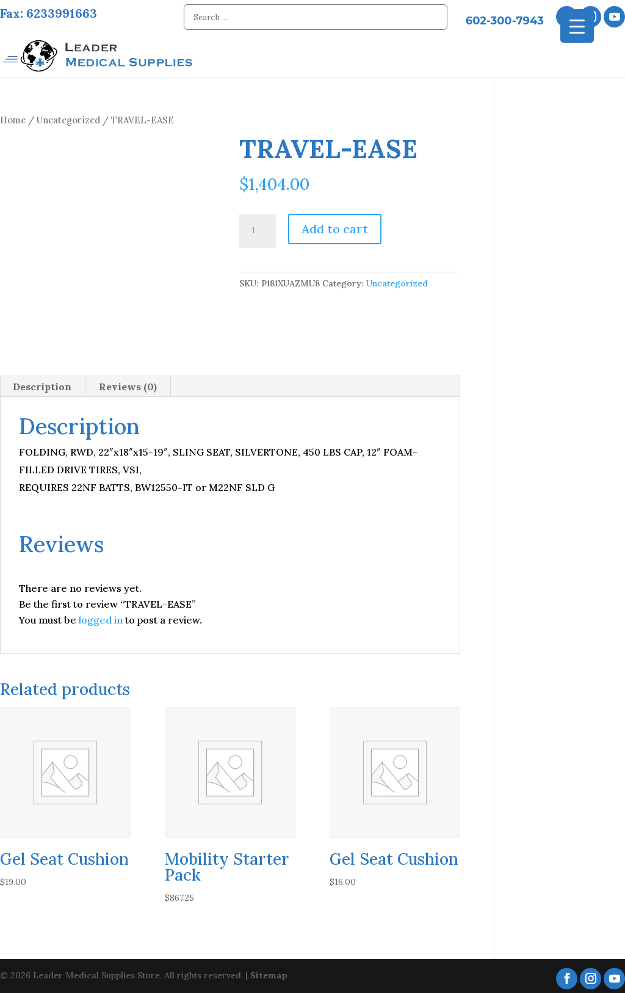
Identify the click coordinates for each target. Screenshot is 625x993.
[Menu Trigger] (577, 26)
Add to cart (335, 225)
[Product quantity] (257, 227)
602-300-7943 (505, 20)
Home (13, 116)
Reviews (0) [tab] (128, 383)
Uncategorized (68, 116)
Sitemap (268, 971)
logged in (101, 616)
